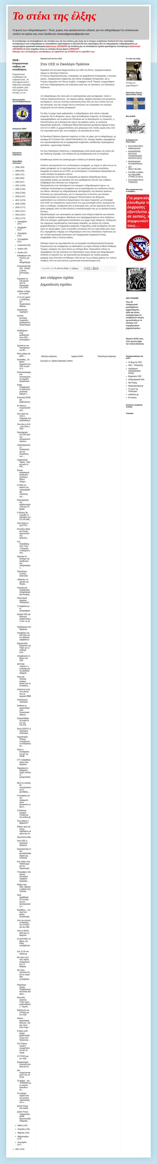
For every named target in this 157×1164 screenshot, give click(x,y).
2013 (17, 215)
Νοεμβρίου (22, 227)
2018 (17, 196)
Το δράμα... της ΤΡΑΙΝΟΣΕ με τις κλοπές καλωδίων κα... (24, 1085)
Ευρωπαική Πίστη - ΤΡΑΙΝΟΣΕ (136, 181)
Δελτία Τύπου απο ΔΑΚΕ (22, 1107)
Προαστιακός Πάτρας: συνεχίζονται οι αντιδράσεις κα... (24, 741)
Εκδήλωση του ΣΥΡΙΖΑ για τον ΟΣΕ (23, 1012)
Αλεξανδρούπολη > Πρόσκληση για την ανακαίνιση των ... (23, 450)
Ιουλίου (21, 249)
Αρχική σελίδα (77, 356)
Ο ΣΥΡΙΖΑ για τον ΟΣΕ (22, 1057)
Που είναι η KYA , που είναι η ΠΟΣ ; (23, 426)
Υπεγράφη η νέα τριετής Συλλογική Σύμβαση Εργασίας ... (24, 876)
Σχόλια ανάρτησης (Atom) (62, 361)
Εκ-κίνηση (132, 397)
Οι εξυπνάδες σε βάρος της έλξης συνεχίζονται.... (24, 943)
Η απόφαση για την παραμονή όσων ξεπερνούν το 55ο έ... (23, 801)
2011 (17, 1149)
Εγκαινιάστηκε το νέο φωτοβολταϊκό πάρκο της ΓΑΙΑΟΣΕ (24, 853)
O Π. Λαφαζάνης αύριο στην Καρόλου (24, 762)
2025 (17, 171)
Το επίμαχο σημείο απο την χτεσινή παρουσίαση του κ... (23, 1098)
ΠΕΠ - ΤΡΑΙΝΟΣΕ (135, 365)
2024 (17, 174)
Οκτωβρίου (22, 233)
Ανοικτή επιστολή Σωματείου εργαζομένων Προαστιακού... (24, 321)
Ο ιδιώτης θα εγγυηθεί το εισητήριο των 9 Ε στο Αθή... (24, 516)
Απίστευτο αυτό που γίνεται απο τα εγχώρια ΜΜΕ (24, 692)
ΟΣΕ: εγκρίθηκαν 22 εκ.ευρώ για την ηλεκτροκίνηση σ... (23, 900)
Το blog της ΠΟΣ (135, 362)
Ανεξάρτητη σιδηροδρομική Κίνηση (134, 371)
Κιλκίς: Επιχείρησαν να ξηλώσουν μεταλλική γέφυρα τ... (23, 389)
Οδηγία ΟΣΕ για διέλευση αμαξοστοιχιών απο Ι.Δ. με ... (24, 618)
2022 (17, 182)
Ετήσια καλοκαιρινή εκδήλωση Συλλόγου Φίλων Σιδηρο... (23, 476)
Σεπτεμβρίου (23, 239)
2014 (17, 211)
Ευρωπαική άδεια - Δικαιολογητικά (136, 147)
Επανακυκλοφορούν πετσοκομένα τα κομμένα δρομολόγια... (24, 376)
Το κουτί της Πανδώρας (133, 390)
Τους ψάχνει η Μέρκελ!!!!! (23, 822)
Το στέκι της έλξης (54, 16)
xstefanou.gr (133, 394)
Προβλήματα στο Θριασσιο (24, 628)
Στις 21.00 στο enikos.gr (23, 952)
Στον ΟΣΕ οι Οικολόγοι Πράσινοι (22, 843)
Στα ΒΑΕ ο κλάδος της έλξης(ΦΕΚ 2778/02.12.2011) (135, 174)
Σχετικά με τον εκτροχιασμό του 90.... (23, 347)
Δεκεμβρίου (22, 221)
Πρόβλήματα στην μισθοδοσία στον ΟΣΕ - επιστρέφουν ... (23, 336)
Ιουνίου (21, 252)
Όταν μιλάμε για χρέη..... (23, 355)
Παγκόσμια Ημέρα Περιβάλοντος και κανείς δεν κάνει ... (24, 989)
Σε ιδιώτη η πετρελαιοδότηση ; (23, 408)
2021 (17, 185)
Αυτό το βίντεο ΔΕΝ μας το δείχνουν (23, 933)
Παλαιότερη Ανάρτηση (107, 356)
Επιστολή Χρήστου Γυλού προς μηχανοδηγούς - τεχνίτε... (24, 1002)
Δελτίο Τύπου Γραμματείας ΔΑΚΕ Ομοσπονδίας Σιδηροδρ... (24, 1116)
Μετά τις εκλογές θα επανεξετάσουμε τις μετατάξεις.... (24, 787)
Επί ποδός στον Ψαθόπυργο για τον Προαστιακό (23, 865)
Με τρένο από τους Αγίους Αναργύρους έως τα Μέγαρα (23, 962)
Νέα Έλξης (132, 383)
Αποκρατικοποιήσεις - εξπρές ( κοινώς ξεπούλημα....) (24, 270)
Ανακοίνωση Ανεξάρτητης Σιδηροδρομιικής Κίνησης (23, 591)
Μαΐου (20, 1125)
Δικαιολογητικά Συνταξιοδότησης (135, 162)
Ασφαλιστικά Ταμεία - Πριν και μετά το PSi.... (23, 463)
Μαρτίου (21, 1133)
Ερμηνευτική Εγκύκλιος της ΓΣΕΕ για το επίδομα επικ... (24, 648)
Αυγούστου (22, 245)
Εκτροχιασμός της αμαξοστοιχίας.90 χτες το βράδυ (23, 504)
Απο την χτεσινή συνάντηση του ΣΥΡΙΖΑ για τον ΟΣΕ (23, 923)
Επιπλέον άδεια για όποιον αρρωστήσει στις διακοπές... (23, 533)
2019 (17, 193)
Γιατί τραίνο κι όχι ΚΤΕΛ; (22, 524)
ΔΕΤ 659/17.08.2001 (134, 168)
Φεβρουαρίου (23, 1136)
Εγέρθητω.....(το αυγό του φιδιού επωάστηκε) (23, 913)
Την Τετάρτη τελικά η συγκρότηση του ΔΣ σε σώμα (23, 1048)
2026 (17, 167)
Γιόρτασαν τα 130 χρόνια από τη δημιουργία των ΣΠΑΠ (23, 283)
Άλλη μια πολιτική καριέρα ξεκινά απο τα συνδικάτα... (24, 681)
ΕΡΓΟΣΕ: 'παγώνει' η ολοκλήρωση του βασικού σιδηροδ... (23, 668)
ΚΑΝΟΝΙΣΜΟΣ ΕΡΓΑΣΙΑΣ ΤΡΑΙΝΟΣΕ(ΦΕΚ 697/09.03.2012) (135, 154)
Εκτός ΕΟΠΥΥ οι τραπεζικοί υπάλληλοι (24, 731)
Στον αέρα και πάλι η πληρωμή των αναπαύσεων (24, 417)
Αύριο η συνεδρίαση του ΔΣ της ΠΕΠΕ (23, 752)
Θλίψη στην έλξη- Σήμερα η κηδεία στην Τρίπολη (24, 888)
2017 (17, 200)
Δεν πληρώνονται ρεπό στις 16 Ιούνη (23, 1073)
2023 (17, 178)
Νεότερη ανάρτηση (49, 356)
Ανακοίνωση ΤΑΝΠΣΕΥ (22, 311)
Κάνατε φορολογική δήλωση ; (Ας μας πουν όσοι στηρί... (23, 1022)
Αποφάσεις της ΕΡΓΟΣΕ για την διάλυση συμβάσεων (23, 636)
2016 (17, 204)
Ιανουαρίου (22, 1142)
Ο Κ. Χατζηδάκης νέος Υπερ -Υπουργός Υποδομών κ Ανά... (23, 547)
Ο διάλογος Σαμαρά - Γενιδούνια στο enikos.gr (23, 813)
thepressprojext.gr (135, 386)
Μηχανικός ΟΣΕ (134, 376)
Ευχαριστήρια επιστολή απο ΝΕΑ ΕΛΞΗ (24, 1064)
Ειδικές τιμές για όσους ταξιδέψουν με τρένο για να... (24, 830)
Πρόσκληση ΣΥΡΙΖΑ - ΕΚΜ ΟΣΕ (22, 573)
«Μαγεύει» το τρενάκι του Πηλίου (23, 581)
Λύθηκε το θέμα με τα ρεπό (23, 292)
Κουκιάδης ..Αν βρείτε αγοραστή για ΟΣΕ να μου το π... (23, 364)
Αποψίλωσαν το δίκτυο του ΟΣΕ (23, 658)
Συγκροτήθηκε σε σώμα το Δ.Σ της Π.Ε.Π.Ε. (23, 721)
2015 (17, 207)
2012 (17, 218)
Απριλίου (21, 1129)
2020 (17, 189)
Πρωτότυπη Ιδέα (24, 837)
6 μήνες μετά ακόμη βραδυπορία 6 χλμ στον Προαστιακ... (23, 1035)
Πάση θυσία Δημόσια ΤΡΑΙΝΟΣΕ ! (23, 600)
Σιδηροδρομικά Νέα (136, 379)
